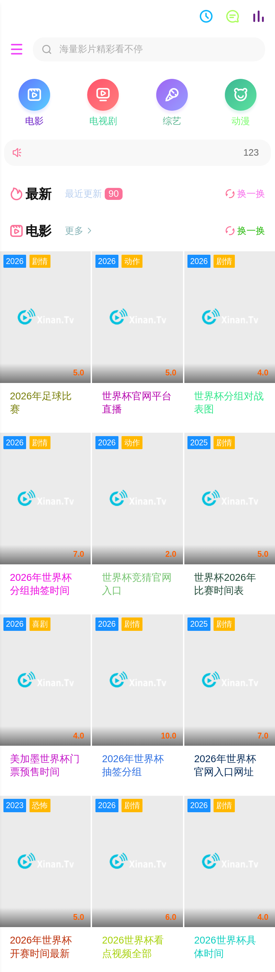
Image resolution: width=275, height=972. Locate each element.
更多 (79, 231)
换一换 (245, 193)
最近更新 (94, 194)
